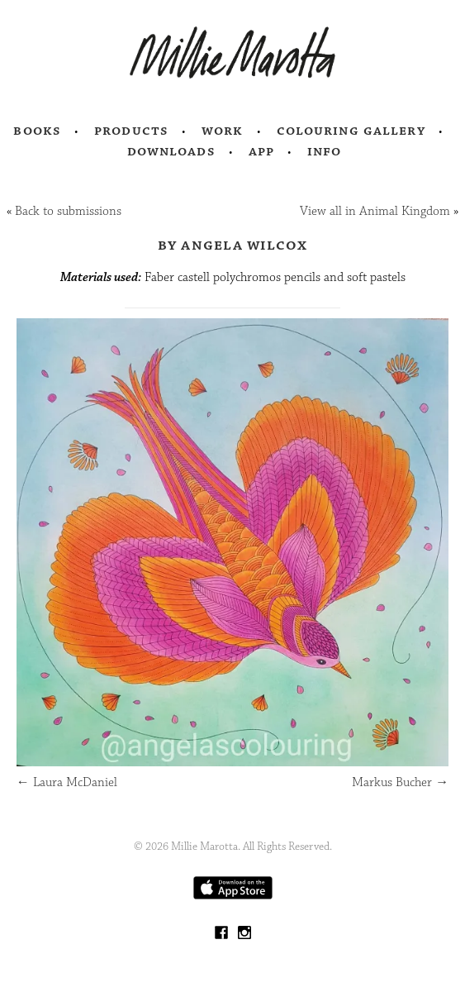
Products (131, 131)
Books (37, 131)
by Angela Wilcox (233, 245)
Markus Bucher (400, 782)
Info (324, 151)
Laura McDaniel (67, 782)
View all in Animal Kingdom (375, 211)
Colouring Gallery (351, 131)
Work (223, 131)
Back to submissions (68, 211)
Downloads (171, 151)
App (261, 151)
